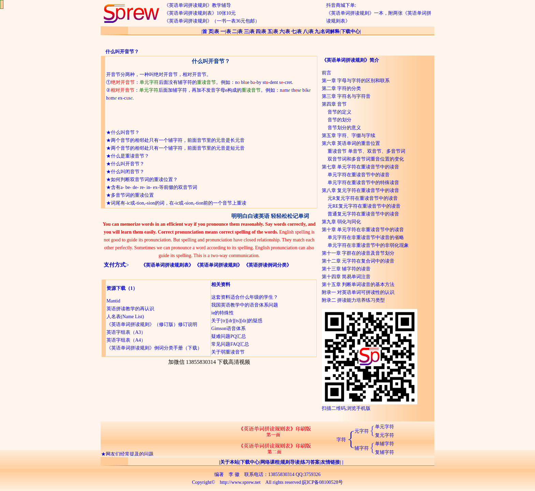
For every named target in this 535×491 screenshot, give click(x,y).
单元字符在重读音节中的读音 (359, 174)
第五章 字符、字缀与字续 (349, 135)
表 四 (255, 31)
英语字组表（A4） (126, 340)
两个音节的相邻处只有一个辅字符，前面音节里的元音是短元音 (178, 148)
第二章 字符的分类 (341, 88)
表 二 (231, 31)
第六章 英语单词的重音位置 (351, 143)
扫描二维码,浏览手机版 (369, 405)
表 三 (243, 31)
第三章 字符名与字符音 (346, 96)
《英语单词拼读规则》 (218, 265)
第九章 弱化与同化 (341, 221)
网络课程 (269, 462)
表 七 (290, 31)
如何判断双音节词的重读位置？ (144, 179)
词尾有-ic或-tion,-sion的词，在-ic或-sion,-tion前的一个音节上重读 (178, 203)
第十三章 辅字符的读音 (346, 268)
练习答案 (310, 462)
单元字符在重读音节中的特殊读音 (363, 182)
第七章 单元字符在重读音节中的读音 (361, 166)
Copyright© (203, 482)
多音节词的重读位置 (132, 195)
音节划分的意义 (344, 127)
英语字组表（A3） (126, 332)
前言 (326, 72)
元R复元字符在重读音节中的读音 (362, 198)
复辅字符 (384, 452)
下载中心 (350, 31)
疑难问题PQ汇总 (228, 336)
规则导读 (290, 462)
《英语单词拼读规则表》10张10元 (200, 13)
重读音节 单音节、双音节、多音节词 (366, 151)
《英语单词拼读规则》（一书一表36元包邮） (212, 21)
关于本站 (229, 462)
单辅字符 (384, 443)
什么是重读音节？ (130, 156)
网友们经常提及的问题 (130, 454)
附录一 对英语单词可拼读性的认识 (358, 292)
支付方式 (115, 265)
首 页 (207, 31)
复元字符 (384, 435)
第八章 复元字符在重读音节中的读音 (361, 190)
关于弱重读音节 (228, 352)
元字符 (362, 431)
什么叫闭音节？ (127, 171)
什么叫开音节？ (127, 163)
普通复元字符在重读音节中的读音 (363, 214)
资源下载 (116, 288)
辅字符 (362, 448)
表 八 (302, 31)
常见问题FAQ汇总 (230, 344)
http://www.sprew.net (240, 482)
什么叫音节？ (125, 132)
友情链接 (330, 462)
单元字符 (384, 426)
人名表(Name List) (125, 316)
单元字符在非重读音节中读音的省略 (366, 237)
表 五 (266, 31)
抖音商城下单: (341, 5)
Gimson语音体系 (228, 328)
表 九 (314, 31)
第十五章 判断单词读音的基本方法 (358, 284)
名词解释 (329, 31)
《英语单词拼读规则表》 (167, 265)
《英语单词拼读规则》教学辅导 (197, 5)
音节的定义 (339, 112)
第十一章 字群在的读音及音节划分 (358, 253)
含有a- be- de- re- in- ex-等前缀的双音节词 (154, 187)
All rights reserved (283, 482)
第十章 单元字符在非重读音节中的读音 (363, 229)
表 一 (219, 31)
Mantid (113, 300)
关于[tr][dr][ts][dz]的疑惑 (236, 320)
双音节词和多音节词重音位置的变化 (366, 159)
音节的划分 (339, 119)
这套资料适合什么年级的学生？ (244, 297)
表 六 (278, 31)
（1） (132, 288)
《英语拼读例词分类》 (267, 265)
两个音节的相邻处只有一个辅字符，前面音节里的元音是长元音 (178, 140)
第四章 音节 (334, 104)
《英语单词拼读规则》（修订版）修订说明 (151, 324)
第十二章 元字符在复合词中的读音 (358, 261)
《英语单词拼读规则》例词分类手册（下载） (154, 348)
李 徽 (234, 474)
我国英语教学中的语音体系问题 (244, 305)
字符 (341, 439)
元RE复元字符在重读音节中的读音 (364, 206)
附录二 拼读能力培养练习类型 (353, 300)
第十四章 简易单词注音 (346, 276)
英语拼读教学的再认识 (130, 308)
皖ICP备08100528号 (322, 482)
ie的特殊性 (222, 312)
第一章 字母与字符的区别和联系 (356, 80)
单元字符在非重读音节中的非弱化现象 (368, 245)
